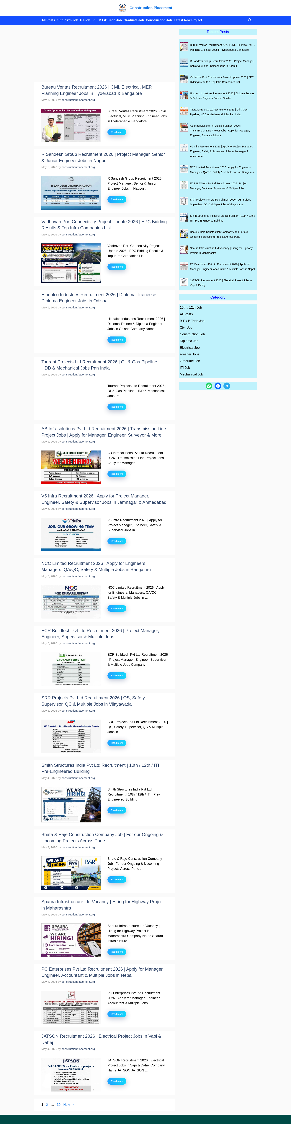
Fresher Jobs (189, 354)
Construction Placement (151, 8)
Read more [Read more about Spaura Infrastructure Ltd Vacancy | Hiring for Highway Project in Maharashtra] (117, 951)
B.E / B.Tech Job (192, 321)
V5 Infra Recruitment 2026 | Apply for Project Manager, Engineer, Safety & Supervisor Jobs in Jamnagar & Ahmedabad (221, 151)
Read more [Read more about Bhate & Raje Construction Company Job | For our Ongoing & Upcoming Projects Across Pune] (117, 879)
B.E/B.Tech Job (110, 20)
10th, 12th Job (67, 20)
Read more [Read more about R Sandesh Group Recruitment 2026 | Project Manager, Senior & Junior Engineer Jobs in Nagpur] (117, 199)
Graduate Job (134, 20)
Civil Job (186, 327)
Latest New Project (188, 20)
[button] (248, 20)
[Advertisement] (104, 55)
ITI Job (88, 20)
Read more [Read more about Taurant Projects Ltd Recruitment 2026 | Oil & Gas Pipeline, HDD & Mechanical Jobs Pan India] (117, 406)
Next (68, 1105)
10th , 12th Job (191, 307)
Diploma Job (189, 341)
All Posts (48, 20)
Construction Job (159, 20)
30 (59, 1105)
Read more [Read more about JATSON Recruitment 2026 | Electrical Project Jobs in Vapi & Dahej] (117, 1081)
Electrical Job (190, 347)
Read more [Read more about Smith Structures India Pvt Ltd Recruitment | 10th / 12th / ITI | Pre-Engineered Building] (117, 810)
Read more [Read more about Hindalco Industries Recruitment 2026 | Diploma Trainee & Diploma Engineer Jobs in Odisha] (117, 339)
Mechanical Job (191, 374)
